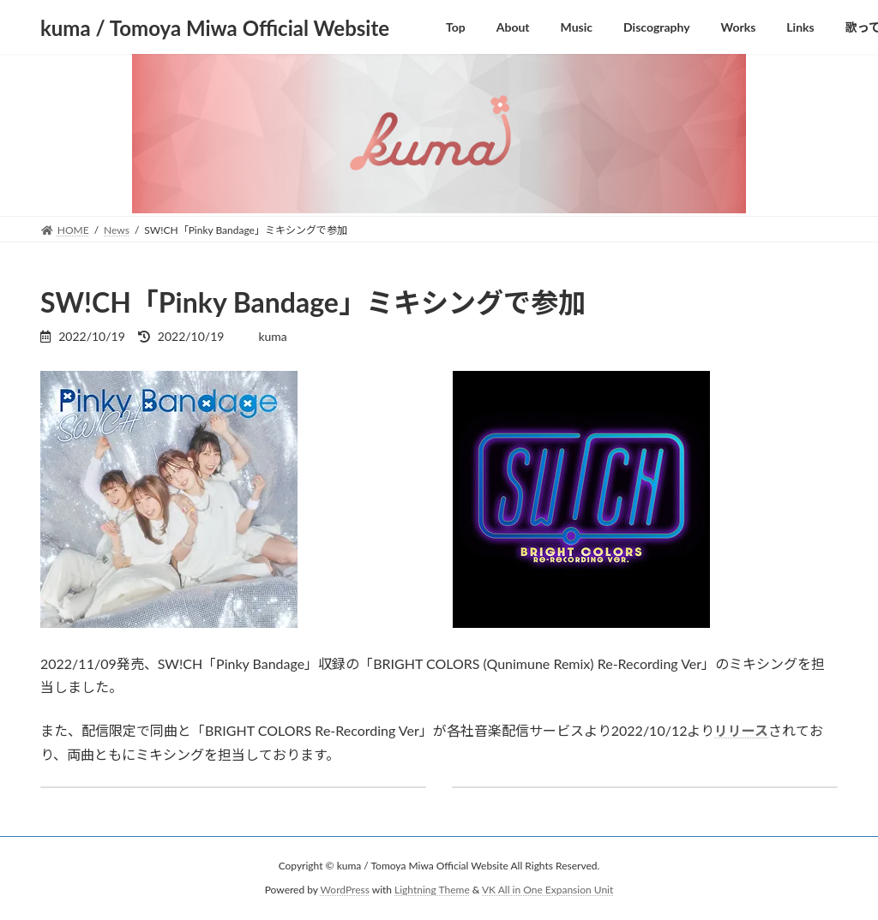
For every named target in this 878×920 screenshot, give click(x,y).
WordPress (345, 889)
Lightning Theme (432, 889)
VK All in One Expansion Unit (547, 889)
